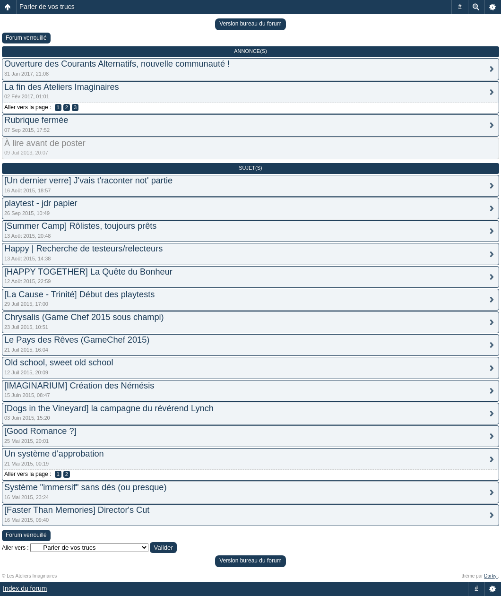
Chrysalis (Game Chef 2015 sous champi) (84, 317)
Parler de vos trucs (47, 6)
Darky (491, 576)
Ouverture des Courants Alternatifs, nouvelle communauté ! (117, 64)
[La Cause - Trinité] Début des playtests (79, 294)
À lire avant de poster (45, 143)
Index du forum (25, 588)
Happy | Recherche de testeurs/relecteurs (83, 248)
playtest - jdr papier (41, 203)
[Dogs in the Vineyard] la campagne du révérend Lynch (109, 408)
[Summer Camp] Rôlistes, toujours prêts (80, 226)
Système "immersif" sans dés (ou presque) (85, 487)
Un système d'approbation (54, 453)
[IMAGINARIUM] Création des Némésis (79, 385)
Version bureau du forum (250, 23)
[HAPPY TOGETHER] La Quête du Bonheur (88, 271)
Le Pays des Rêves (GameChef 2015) (76, 340)
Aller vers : (15, 547)
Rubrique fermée (36, 120)
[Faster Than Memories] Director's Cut (76, 510)
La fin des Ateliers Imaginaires (61, 87)
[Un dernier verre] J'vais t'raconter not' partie (88, 180)
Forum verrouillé (26, 38)
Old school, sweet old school (58, 362)
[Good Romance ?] (40, 431)
